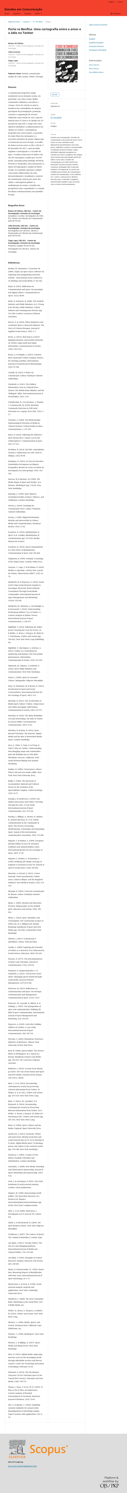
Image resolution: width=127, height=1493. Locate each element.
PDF (56, 94)
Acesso (120, 2)
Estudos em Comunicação (23, 9)
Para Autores (94, 68)
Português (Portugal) (97, 50)
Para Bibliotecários (96, 72)
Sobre (37, 13)
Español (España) (96, 42)
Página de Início (14, 22)
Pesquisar (116, 13)
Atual (6, 13)
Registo (111, 2)
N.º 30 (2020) (37, 22)
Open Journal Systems (98, 25)
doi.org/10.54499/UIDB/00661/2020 (22, 1466)
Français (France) (96, 46)
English (92, 39)
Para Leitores (94, 65)
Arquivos (16, 13)
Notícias (27, 13)
